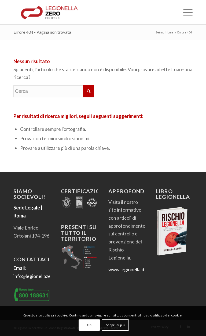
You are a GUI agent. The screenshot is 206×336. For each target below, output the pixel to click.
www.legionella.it (126, 269)
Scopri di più (115, 325)
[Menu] (185, 12)
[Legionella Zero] (49, 12)
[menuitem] (185, 12)
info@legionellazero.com (39, 276)
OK (89, 325)
